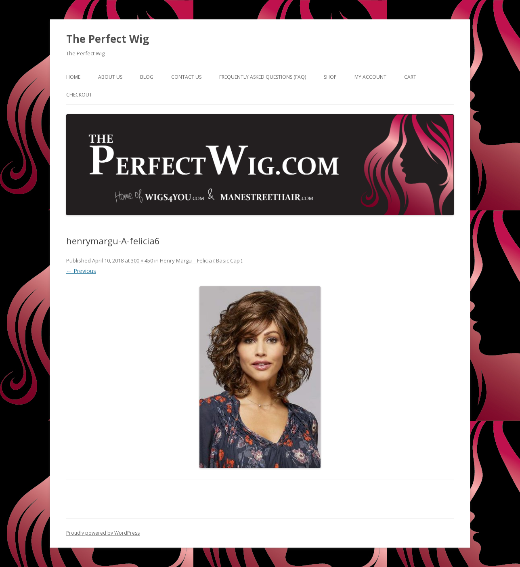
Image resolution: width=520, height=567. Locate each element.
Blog (146, 77)
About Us (110, 77)
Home (73, 77)
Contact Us (186, 77)
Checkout (79, 94)
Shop (330, 77)
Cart (410, 77)
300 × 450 (142, 260)
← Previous (81, 271)
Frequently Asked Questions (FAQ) (262, 77)
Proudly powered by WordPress (103, 532)
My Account (370, 77)
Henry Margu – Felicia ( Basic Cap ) (201, 260)
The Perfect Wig (107, 39)
